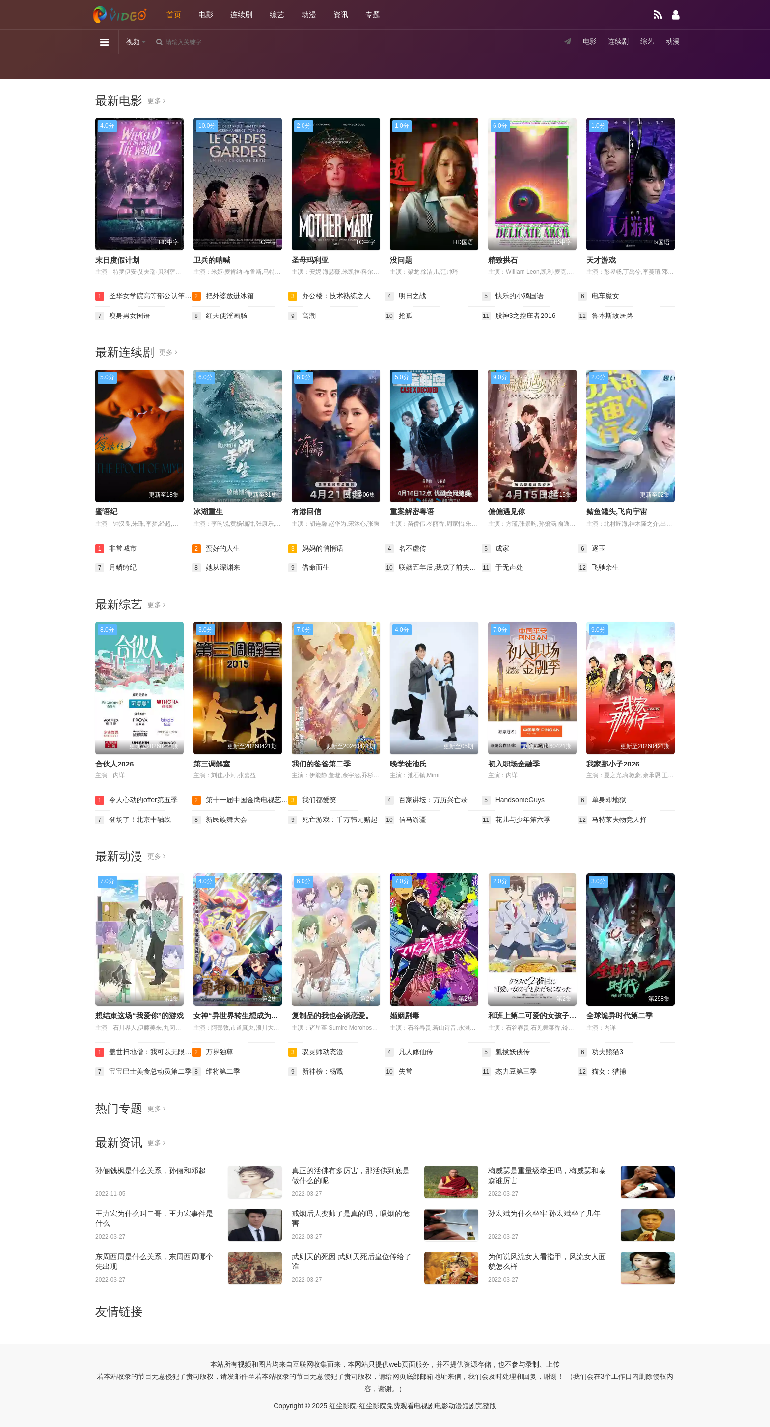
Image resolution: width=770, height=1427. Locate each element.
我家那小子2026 (612, 764)
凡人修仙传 (409, 1052)
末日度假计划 (117, 260)
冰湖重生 (208, 511)
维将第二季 (216, 1071)
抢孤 (398, 316)
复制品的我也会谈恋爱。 (332, 1015)
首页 (173, 14)
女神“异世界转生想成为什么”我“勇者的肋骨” (267, 1015)
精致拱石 (503, 260)
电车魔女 (598, 296)
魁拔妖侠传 (506, 1052)
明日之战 (405, 296)
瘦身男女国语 (122, 316)
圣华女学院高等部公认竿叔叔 (143, 296)
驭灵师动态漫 (315, 1052)
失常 (398, 1071)
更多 (156, 101)
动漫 (309, 14)
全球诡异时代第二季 (619, 1015)
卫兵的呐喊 (211, 260)
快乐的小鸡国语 (513, 296)
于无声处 (502, 567)
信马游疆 (405, 820)
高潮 (302, 316)
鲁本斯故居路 (605, 316)
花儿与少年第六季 (516, 820)
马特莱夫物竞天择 (612, 820)
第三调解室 (211, 764)
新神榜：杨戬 (315, 1071)
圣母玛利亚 (310, 260)
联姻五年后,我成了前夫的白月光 (433, 567)
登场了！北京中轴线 (133, 820)
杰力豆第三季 (509, 1071)
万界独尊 (212, 1052)
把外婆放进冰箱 (223, 296)
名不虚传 (405, 548)
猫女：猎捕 (602, 1071)
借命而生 (309, 567)
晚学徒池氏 (408, 764)
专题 (372, 14)
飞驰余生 (598, 567)
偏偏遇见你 (506, 511)
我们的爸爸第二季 (321, 764)
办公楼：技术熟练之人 (329, 296)
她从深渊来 (216, 567)
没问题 (401, 260)
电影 (205, 14)
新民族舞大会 (219, 820)
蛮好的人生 (216, 548)
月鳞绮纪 (116, 567)
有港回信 (306, 511)
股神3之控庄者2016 (519, 316)
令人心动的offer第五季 (136, 800)
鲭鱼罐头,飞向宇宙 (616, 511)
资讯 (340, 14)
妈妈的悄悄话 (315, 548)
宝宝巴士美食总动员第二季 (143, 1071)
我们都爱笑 (312, 800)
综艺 (277, 14)
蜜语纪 (106, 511)
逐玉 (591, 548)
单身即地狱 (602, 800)
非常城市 (116, 548)
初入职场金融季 (514, 764)
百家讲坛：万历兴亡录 (426, 800)
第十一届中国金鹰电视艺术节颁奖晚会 (240, 800)
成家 (495, 548)
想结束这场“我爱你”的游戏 (139, 1015)
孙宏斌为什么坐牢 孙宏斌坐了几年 (544, 1213)
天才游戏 (601, 260)
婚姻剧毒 (404, 1015)
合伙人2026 (114, 764)
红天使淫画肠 (219, 316)
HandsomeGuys (513, 800)
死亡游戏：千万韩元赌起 (333, 820)
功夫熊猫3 (600, 1052)
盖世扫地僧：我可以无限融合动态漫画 (143, 1052)
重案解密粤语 (412, 511)
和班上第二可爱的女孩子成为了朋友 (547, 1015)
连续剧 (241, 14)
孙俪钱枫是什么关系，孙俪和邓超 (150, 1170)
